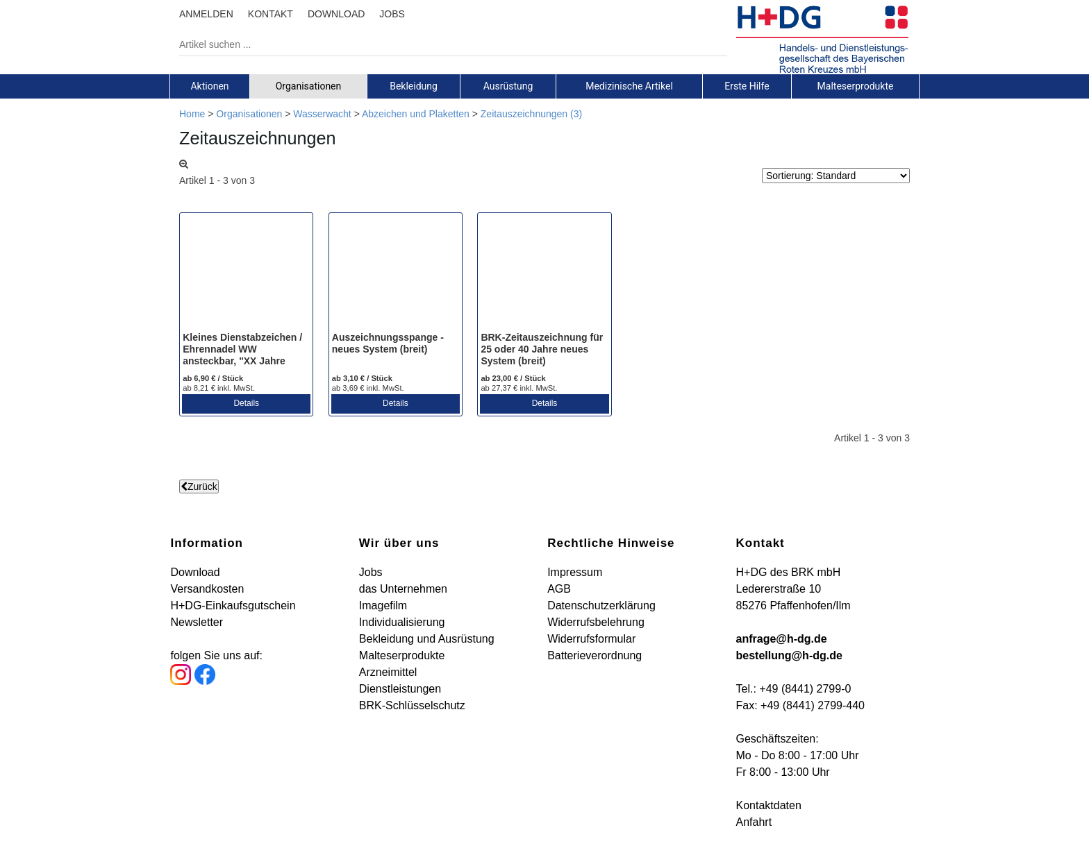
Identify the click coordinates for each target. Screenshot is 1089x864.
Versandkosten (207, 589)
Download (194, 572)
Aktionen (209, 86)
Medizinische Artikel (629, 86)
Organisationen (309, 86)
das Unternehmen (403, 589)
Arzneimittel (388, 672)
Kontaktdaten (768, 805)
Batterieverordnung (594, 655)
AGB (559, 589)
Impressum (574, 572)
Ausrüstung (508, 86)
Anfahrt (754, 822)
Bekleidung (414, 86)
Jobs (371, 572)
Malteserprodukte (855, 86)
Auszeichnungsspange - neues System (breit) (388, 343)
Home (192, 113)
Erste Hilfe (746, 86)
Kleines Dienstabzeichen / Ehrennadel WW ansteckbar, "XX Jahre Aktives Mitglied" (242, 355)
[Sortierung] (836, 175)
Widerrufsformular (591, 639)
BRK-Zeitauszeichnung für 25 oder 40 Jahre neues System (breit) (542, 349)
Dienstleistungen (400, 689)
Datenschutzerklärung (601, 605)
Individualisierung (402, 622)
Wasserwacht (322, 113)
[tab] (209, 86)
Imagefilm (383, 605)
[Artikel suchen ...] (442, 44)
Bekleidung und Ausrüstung (426, 639)
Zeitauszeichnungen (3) (531, 113)
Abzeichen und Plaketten (415, 113)
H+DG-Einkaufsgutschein (232, 605)
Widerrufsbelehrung (596, 622)
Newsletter (196, 622)
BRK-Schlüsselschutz (412, 705)
